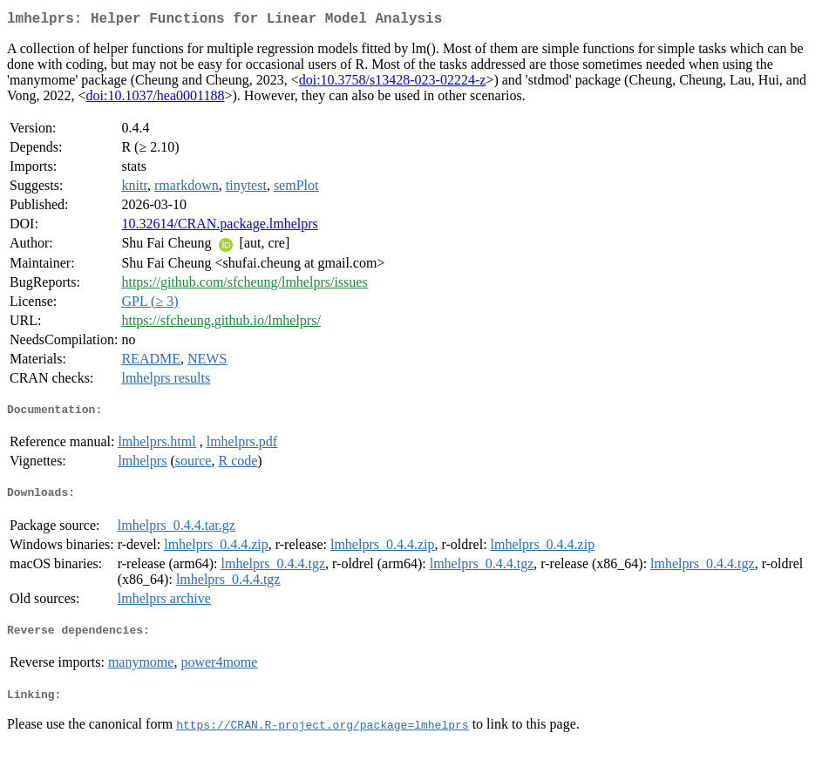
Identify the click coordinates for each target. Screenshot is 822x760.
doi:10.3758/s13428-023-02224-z (392, 83)
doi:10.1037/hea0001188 (155, 99)
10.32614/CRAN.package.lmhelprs (219, 227)
